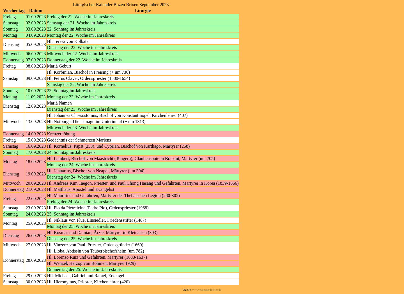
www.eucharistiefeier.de (206, 289)
